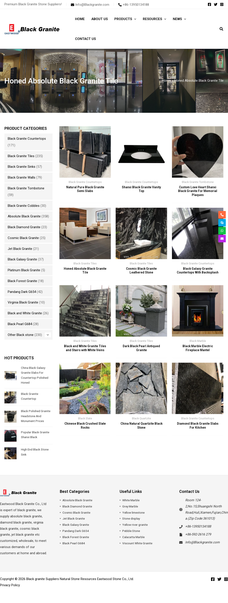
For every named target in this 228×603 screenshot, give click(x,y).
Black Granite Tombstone (26, 188)
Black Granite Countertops (27, 139)
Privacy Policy (10, 590)
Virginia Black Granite (23, 302)
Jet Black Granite (20, 249)
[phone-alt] (133, 5)
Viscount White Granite (139, 548)
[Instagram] (222, 4)
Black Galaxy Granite (22, 259)
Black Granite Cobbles (24, 206)
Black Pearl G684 (20, 324)
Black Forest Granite (22, 281)
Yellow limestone (134, 517)
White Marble (131, 505)
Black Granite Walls (21, 177)
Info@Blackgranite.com (202, 547)
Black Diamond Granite (24, 227)
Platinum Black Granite (24, 270)
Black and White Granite (25, 313)
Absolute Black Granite (24, 216)
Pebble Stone (131, 536)
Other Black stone (21, 335)
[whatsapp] (222, 230)
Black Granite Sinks (21, 167)
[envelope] (90, 5)
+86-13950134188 (198, 531)
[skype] (222, 222)
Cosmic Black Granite (23, 238)
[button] (134, 19)
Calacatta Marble (134, 542)
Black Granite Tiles (21, 156)
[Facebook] (209, 4)
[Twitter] (215, 4)
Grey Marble (130, 511)
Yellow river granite (136, 530)
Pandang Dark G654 (22, 292)
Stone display (132, 524)
